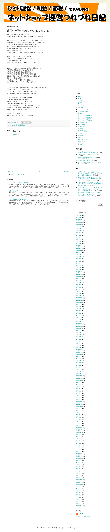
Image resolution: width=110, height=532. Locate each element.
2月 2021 (78, 345)
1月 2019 (78, 400)
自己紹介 (80, 133)
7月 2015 (78, 490)
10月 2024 (79, 250)
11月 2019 (79, 378)
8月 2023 (78, 280)
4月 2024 (78, 263)
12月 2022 (79, 298)
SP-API (80, 105)
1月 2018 (78, 425)
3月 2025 (78, 239)
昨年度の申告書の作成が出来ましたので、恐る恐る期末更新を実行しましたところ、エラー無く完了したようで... (90, 194)
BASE (79, 98)
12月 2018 (79, 402)
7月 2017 (78, 438)
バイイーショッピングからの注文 (18, 183)
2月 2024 (78, 267)
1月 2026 (78, 218)
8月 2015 (78, 488)
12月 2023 (79, 272)
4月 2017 (78, 445)
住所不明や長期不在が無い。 (86, 158)
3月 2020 (78, 369)
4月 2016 (78, 471)
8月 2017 (78, 436)
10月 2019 (79, 380)
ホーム (38, 171)
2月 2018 (78, 423)
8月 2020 (78, 358)
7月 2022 (78, 308)
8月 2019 (78, 384)
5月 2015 (78, 495)
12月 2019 (79, 376)
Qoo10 (80, 103)
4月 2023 (78, 289)
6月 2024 (78, 259)
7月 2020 (78, 361)
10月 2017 (79, 432)
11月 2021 (79, 326)
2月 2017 (78, 449)
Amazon (80, 96)
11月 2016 (79, 456)
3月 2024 (78, 265)
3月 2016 (78, 473)
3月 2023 (78, 291)
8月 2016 (78, 462)
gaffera (59, 528)
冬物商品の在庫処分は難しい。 (87, 152)
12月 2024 (79, 246)
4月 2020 (78, 367)
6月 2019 (78, 389)
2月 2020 (78, 371)
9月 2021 (78, 330)
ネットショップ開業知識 (85, 118)
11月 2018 (79, 404)
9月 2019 (78, 382)
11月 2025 (79, 222)
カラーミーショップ (83, 109)
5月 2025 (78, 235)
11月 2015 (79, 482)
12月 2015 (79, 480)
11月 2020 (79, 352)
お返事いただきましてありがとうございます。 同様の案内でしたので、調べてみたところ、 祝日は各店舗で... (90, 173)
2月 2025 (78, 241)
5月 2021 (78, 339)
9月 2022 (78, 304)
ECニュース (81, 100)
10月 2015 (79, 484)
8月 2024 (78, 254)
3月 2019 (78, 395)
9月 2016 (78, 460)
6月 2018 (78, 415)
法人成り (80, 144)
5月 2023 (78, 287)
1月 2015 (78, 503)
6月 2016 (78, 467)
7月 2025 (78, 231)
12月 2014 (79, 506)
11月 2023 (79, 274)
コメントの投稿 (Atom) (17, 174)
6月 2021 (78, 337)
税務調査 (80, 135)
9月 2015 (78, 486)
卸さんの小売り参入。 (84, 160)
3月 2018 (78, 421)
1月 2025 (78, 244)
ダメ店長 (80, 513)
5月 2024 (78, 261)
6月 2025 (78, 233)
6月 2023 (78, 285)
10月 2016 (79, 458)
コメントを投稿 (14, 134)
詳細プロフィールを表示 (83, 516)
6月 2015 (78, 493)
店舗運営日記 (21, 125)
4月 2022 (78, 315)
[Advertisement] (38, 153)
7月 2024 (78, 257)
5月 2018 (78, 417)
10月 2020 (79, 354)
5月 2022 (78, 313)
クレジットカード (83, 111)
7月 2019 (78, 386)
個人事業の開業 (82, 131)
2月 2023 (78, 293)
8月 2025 (78, 228)
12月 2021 (79, 324)
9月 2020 (78, 356)
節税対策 (80, 137)
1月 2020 (78, 373)
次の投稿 (10, 171)
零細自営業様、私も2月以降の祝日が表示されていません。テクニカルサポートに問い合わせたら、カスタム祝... (90, 178)
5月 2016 (78, 469)
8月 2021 (78, 332)
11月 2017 (79, 430)
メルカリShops (82, 124)
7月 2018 (78, 412)
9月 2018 (78, 408)
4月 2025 (78, 237)
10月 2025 (79, 224)
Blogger (74, 528)
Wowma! (80, 107)
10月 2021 (79, 328)
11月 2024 (79, 248)
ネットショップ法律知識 (85, 120)
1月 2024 (78, 270)
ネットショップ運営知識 (85, 116)
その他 (80, 113)
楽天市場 (14, 125)
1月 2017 (78, 451)
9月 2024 (78, 252)
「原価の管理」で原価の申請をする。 (88, 154)
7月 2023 (78, 283)
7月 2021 (78, 335)
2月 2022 (78, 319)
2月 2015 (78, 501)
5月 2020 (78, 365)
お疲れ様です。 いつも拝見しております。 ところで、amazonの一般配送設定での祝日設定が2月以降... (90, 184)
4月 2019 (78, 393)
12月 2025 (79, 220)
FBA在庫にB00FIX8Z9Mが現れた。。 (19, 199)
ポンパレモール (82, 122)
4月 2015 (78, 497)
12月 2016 (79, 454)
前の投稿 (66, 171)
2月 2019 (78, 397)
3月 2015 (78, 499)
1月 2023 (78, 296)
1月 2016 (78, 477)
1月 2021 (78, 347)
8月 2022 (78, 306)
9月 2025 (78, 226)
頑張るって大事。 (14, 191)
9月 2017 (78, 434)
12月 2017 (79, 428)
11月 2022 (79, 300)
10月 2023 (79, 276)
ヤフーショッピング (83, 126)
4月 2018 (78, 419)
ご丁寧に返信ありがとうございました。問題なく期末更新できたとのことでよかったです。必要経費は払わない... (90, 189)
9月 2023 (78, 278)
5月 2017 (78, 443)
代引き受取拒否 (82, 139)
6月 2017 (78, 441)
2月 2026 (78, 215)
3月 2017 (78, 447)
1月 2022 (78, 322)
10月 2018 (79, 406)
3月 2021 (78, 343)
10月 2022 (79, 302)
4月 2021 (78, 341)
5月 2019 (78, 391)
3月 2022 (78, 317)
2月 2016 (78, 475)
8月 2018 (78, 410)
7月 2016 (78, 465)
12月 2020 (79, 350)
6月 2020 (78, 363)
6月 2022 (78, 311)
